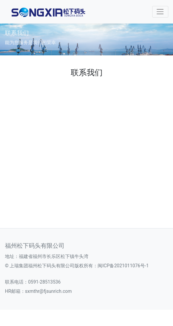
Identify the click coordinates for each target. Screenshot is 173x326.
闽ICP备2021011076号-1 (123, 265)
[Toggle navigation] (160, 12)
